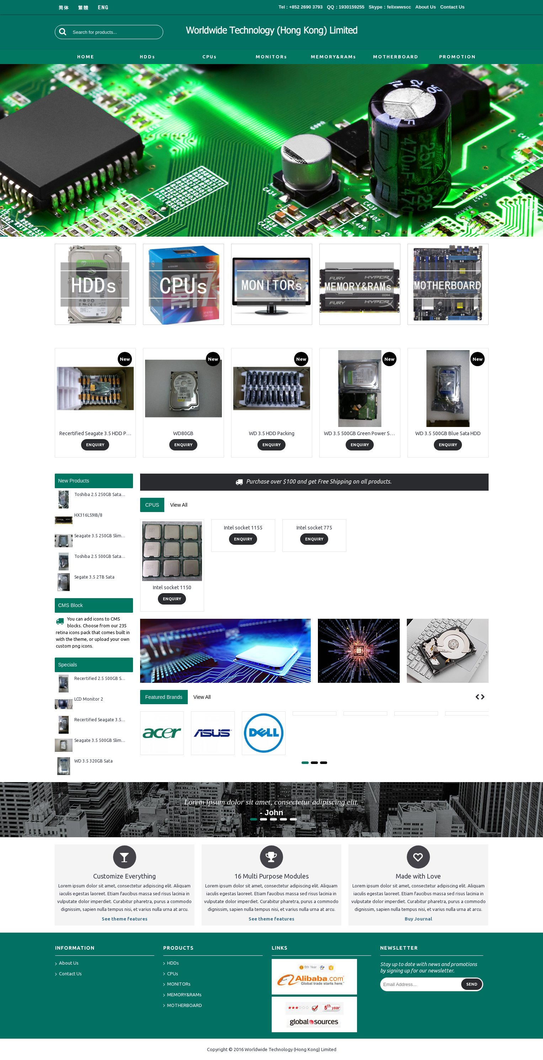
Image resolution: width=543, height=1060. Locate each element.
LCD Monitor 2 (88, 699)
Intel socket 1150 (172, 587)
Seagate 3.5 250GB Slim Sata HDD (100, 535)
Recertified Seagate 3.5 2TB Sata (100, 719)
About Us (67, 963)
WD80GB (183, 433)
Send (471, 984)
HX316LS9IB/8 (88, 515)
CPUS (152, 505)
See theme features (125, 918)
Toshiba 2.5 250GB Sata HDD (100, 494)
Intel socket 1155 (243, 528)
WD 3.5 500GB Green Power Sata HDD (361, 433)
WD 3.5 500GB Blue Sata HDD (448, 433)
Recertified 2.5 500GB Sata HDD (100, 678)
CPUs (170, 974)
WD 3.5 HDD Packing (271, 433)
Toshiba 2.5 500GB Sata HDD (100, 556)
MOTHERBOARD (182, 1006)
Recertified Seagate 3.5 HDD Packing (96, 433)
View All (178, 505)
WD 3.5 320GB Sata (93, 761)
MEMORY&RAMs (182, 995)
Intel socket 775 (314, 528)
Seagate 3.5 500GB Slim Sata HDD (100, 740)
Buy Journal (418, 918)
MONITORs (177, 984)
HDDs (171, 963)
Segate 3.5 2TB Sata (94, 577)
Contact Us (68, 974)
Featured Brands (163, 697)
